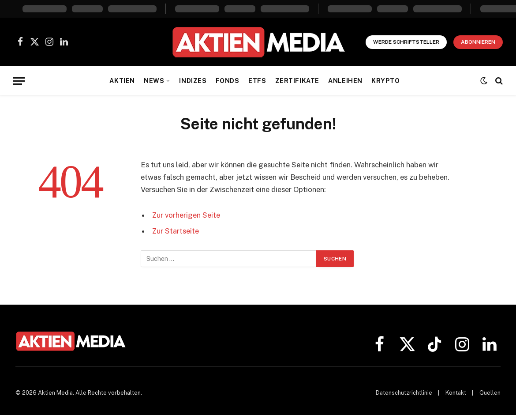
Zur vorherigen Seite (186, 215)
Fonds (227, 80)
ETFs (257, 80)
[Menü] (19, 81)
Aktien (122, 80)
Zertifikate (297, 80)
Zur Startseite (175, 230)
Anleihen (345, 80)
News (154, 80)
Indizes (192, 80)
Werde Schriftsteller (406, 42)
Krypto (385, 80)
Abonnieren (478, 42)
